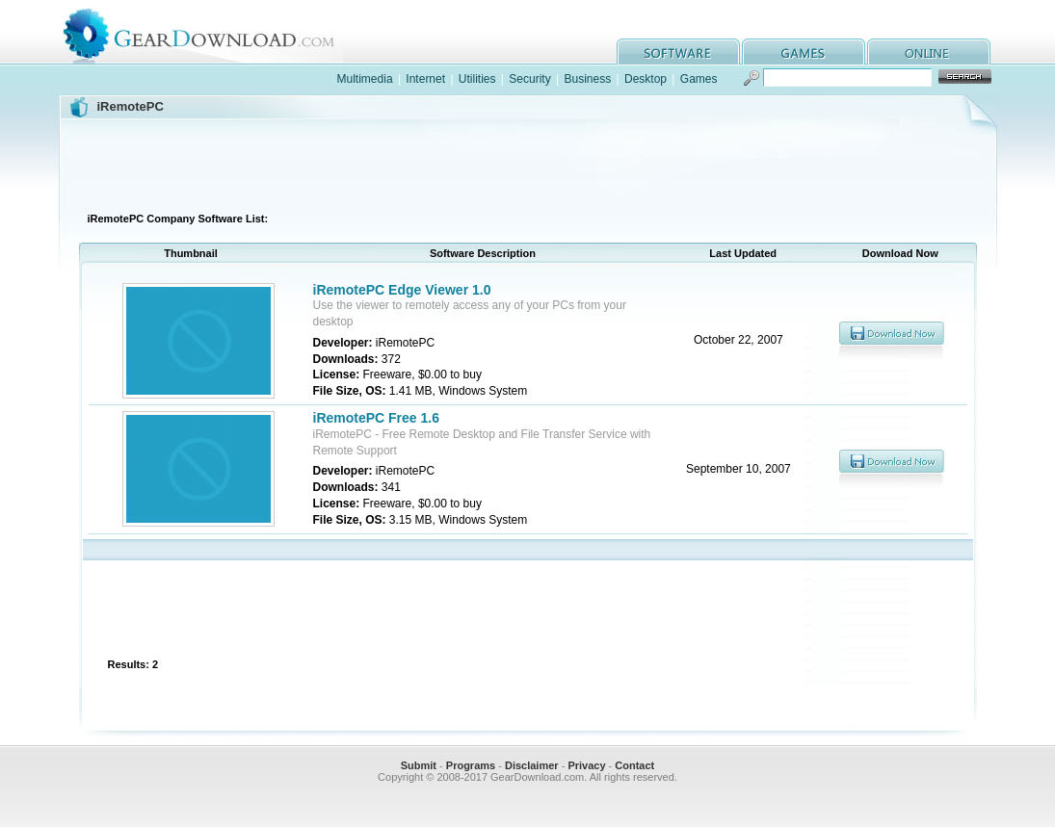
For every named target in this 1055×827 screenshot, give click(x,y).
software (678, 52)
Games (699, 79)
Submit (418, 765)
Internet (425, 79)
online (928, 52)
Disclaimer (532, 765)
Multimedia (365, 79)
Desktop (645, 79)
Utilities (477, 79)
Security (529, 79)
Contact (634, 765)
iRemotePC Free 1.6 (376, 418)
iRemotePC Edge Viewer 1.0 (402, 289)
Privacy (586, 765)
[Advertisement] (528, 162)
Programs (470, 765)
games (803, 52)
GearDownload (213, 32)
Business (587, 79)
